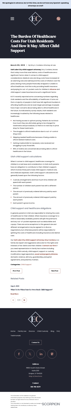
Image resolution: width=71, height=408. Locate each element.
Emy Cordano (50, 240)
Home (13, 331)
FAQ (58, 331)
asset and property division (46, 254)
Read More (14, 294)
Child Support (26, 264)
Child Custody (42, 331)
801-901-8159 (35, 387)
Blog (52, 331)
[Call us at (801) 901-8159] (58, 19)
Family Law (22, 331)
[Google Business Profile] (52, 354)
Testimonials (16, 335)
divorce (53, 89)
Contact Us (35, 342)
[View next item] (24, 300)
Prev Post (16, 271)
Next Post (54, 271)
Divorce (32, 331)
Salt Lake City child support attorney (29, 240)
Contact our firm (49, 246)
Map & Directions (35, 376)
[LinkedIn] (41, 354)
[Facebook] (19, 354)
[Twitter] (30, 354)
